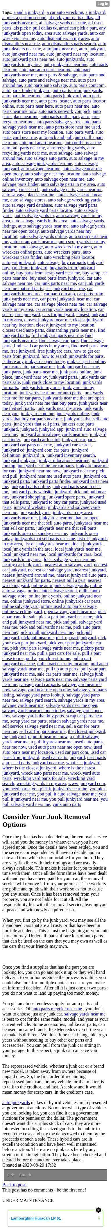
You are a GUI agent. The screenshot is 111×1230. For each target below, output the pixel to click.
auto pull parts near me (23, 147)
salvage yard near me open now (41, 689)
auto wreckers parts (62, 252)
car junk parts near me (55, 283)
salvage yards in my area (81, 700)
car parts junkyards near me (66, 298)
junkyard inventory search (70, 455)
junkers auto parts (78, 423)
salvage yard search (37, 700)
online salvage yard (20, 606)
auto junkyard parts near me (28, 59)
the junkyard (14, 736)
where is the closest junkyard (29, 767)
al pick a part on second (24, 17)
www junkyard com (86, 783)
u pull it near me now (47, 736)
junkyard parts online (30, 486)
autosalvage (48, 262)
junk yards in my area (40, 387)
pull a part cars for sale (58, 653)
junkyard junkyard (19, 460)
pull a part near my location (62, 663)
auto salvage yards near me (43, 225)
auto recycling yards (66, 147)
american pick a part (78, 27)
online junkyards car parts (76, 601)
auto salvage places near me (28, 194)
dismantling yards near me (71, 330)
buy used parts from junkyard (57, 278)
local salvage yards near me (69, 559)
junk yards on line (37, 413)
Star (25, 1175)
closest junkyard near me (47, 319)
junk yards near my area (58, 408)
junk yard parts (63, 377)
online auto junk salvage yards (59, 585)
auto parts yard (79, 132)
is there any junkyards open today (33, 361)
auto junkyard (92, 48)
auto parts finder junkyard (26, 90)
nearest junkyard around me (28, 575)
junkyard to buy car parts (54, 502)
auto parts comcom (87, 85)
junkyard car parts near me (27, 444)
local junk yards (88, 543)
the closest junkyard (86, 731)
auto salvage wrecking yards (74, 199)
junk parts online (75, 371)
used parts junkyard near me (37, 762)
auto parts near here (34, 106)
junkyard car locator (41, 439)
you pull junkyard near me (74, 799)
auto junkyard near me (23, 54)
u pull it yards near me (52, 741)
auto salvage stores (28, 199)
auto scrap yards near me (33, 241)
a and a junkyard (28, 12)
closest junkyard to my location (65, 324)
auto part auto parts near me (45, 69)
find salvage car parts (58, 340)
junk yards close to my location (51, 382)
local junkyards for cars (69, 554)
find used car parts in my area (41, 345)
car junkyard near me (65, 288)
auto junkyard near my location (75, 54)
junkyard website (30, 507)
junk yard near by (31, 377)
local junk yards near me (78, 549)
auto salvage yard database (27, 205)
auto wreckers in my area (68, 246)
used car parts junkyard (63, 757)
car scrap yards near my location (65, 309)
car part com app (59, 293)
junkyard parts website (31, 491)
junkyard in (33, 455)
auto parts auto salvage (45, 85)
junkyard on (95, 476)
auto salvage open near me (59, 179)
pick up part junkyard (76, 637)
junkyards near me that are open (69, 517)
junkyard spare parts (66, 496)
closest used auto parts (23, 330)
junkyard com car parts (48, 450)
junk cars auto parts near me (28, 366)
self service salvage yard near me (33, 726)
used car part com (71, 752)
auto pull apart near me (40, 142)
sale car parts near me (57, 674)
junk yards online (73, 413)
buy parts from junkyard (24, 267)
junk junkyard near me (78, 366)
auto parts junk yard (62, 95)
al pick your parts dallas (71, 17)
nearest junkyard (90, 569)
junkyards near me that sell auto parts (37, 522)
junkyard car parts (79, 439)
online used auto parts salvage (68, 606)
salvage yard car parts (39, 684)
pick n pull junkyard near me (46, 632)
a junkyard (95, 12)
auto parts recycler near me (57, 1008)
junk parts (11, 371)
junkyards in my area (72, 512)
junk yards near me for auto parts (50, 392)
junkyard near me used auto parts (50, 476)
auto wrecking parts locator (69, 257)
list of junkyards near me (47, 543)
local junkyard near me (23, 554)
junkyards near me (19, 517)
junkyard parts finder (50, 481)
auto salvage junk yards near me (42, 163)
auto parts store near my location (32, 132)
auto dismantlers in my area (63, 38)
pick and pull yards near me (45, 627)
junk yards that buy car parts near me (50, 416)
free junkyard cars (54, 351)
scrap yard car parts (28, 720)
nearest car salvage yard (50, 569)
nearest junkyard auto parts (81, 575)
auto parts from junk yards (77, 90)
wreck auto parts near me (44, 773)
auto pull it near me (83, 142)
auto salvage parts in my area (68, 184)
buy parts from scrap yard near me (48, 272)
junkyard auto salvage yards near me (53, 434)
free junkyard (22, 351)
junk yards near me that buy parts (46, 403)
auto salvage (60, 153)
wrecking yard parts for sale (40, 778)
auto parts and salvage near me (47, 80)
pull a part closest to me (48, 658)
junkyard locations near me (64, 460)
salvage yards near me (23, 705)
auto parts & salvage (58, 74)
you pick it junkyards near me (59, 788)
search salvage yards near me (76, 720)
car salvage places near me (59, 304)
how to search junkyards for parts (73, 356)
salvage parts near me (51, 679)
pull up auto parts (62, 668)
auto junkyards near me (65, 64)
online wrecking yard (22, 611)
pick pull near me (37, 637)
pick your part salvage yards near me (44, 648)
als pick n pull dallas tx (35, 27)
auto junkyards (70, 59)
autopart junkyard (18, 262)
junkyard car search (72, 444)
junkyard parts (15, 481)
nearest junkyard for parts (26, 580)
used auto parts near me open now (60, 747)
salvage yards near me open (71, 705)
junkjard (10, 429)
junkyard (28, 429)
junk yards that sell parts (36, 423)
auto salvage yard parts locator (44, 210)
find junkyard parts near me (57, 335)
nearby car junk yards (22, 564)
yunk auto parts (66, 804)
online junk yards (45, 595)
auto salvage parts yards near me (72, 189)
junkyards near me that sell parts (66, 528)
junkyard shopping (27, 496)
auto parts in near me (21, 95)
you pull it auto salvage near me (66, 793)
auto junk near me (60, 48)
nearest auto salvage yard (68, 564)
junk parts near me (40, 371)
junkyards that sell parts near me (45, 538)
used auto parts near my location (52, 750)
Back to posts (14, 1184)
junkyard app (51, 429)
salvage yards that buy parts (38, 715)
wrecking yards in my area (41, 783)
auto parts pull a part (60, 116)
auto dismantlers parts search (69, 43)
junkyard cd (13, 450)
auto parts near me (72, 106)
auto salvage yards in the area (39, 220)
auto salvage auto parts (45, 158)
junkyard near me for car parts (45, 465)
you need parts (15, 788)
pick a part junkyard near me (65, 616)
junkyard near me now (39, 470)
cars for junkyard (58, 314)
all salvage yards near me (62, 22)
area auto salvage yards (66, 33)
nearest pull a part (68, 580)
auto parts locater (55, 100)
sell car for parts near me (42, 731)
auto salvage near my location (52, 173)
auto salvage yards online (43, 236)
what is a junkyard (83, 762)
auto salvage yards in (34, 215)
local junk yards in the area (27, 549)
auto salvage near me (40, 168)
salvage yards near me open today (33, 710)
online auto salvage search (52, 590)
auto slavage (31, 246)
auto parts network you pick (65, 111)
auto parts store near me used (73, 126)
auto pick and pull (56, 137)
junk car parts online (86, 361)
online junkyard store (30, 601)
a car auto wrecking (65, 12)
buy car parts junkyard (83, 262)
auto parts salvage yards (58, 121)
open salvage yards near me (70, 611)
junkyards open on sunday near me (34, 533)
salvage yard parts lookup (40, 694)
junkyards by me (35, 512)
